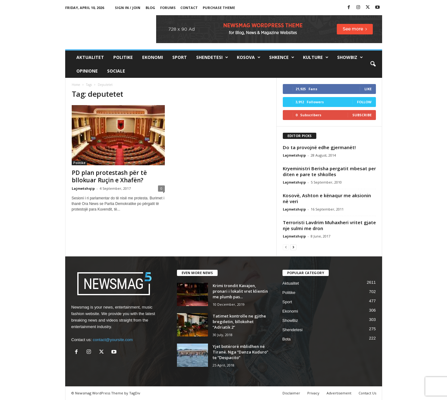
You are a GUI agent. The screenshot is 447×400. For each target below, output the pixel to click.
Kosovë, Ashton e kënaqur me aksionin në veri (327, 198)
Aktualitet (90, 57)
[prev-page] (286, 247)
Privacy (313, 393)
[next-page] (293, 247)
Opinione (87, 71)
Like (368, 89)
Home (76, 84)
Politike (123, 57)
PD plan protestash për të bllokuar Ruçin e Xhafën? (109, 176)
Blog (150, 7)
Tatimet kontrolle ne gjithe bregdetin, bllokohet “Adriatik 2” (239, 321)
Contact (189, 7)
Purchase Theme (219, 7)
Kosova (248, 57)
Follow (364, 102)
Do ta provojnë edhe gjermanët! (319, 147)
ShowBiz (350, 57)
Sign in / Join (127, 7)
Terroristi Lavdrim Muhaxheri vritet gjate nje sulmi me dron (329, 225)
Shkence (281, 57)
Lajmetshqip (83, 188)
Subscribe (362, 115)
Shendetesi (212, 57)
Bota (286, 339)
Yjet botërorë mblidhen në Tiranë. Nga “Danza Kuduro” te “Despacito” (240, 352)
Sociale (116, 71)
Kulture (315, 57)
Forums (168, 7)
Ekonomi (152, 57)
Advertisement (339, 393)
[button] (373, 64)
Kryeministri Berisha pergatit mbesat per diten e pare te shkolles (329, 171)
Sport (179, 57)
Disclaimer (291, 393)
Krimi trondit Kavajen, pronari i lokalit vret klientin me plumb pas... (240, 291)
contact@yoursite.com (113, 339)
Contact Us (367, 393)
